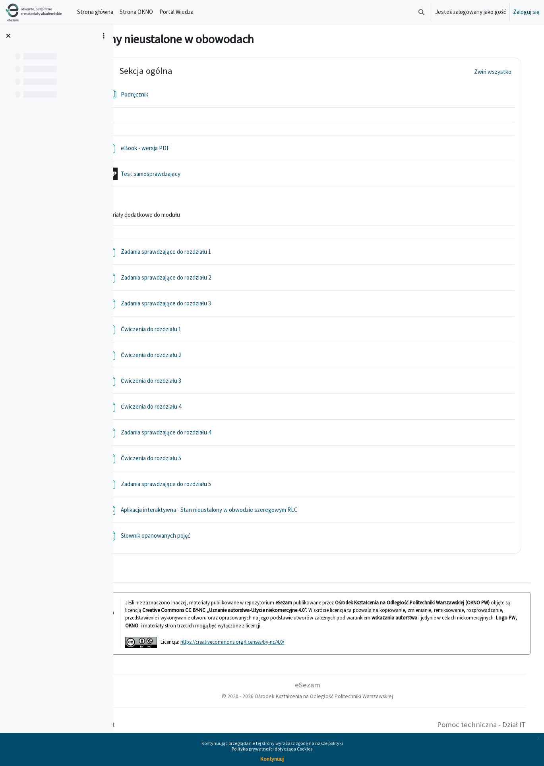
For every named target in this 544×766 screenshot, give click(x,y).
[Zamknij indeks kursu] (8, 35)
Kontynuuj (272, 758)
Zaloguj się (526, 11)
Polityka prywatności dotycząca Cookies (272, 749)
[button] (421, 12)
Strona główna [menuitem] (95, 11)
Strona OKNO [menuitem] (136, 11)
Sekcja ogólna (181, 71)
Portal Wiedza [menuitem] (176, 11)
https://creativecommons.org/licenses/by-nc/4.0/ (267, 642)
